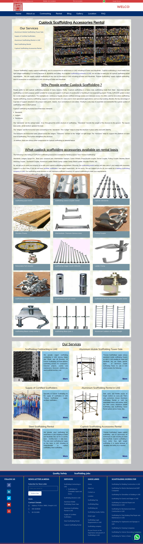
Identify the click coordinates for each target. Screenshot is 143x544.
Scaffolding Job (93, 504)
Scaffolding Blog (93, 501)
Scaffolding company (94, 520)
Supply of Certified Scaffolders (24, 36)
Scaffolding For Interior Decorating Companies (126, 525)
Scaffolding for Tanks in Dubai (121, 529)
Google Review (117, 1)
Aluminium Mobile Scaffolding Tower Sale (28, 32)
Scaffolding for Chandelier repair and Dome (75, 491)
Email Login (91, 511)
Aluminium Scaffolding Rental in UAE (27, 40)
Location (92, 13)
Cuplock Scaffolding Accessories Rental (28, 48)
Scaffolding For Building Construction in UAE (126, 484)
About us (30, 13)
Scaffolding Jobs (82, 473)
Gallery (79, 13)
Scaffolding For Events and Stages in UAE (125, 496)
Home (18, 13)
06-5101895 (79, 1)
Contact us (91, 491)
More (65, 378)
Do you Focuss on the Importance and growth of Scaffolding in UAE (96, 526)
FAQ (103, 13)
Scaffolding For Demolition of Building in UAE (126, 493)
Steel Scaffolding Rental (22, 44)
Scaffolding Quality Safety (96, 508)
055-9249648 (52, 1)
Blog (69, 13)
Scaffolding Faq (93, 498)
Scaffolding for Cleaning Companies (123, 522)
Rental (59, 13)
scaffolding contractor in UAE (81, 73)
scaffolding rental (88, 165)
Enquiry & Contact (24, 18)
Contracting (45, 13)
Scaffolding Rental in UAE (72, 496)
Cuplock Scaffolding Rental (72, 520)
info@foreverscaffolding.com (26, 1)
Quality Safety (60, 473)
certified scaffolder (50, 168)
